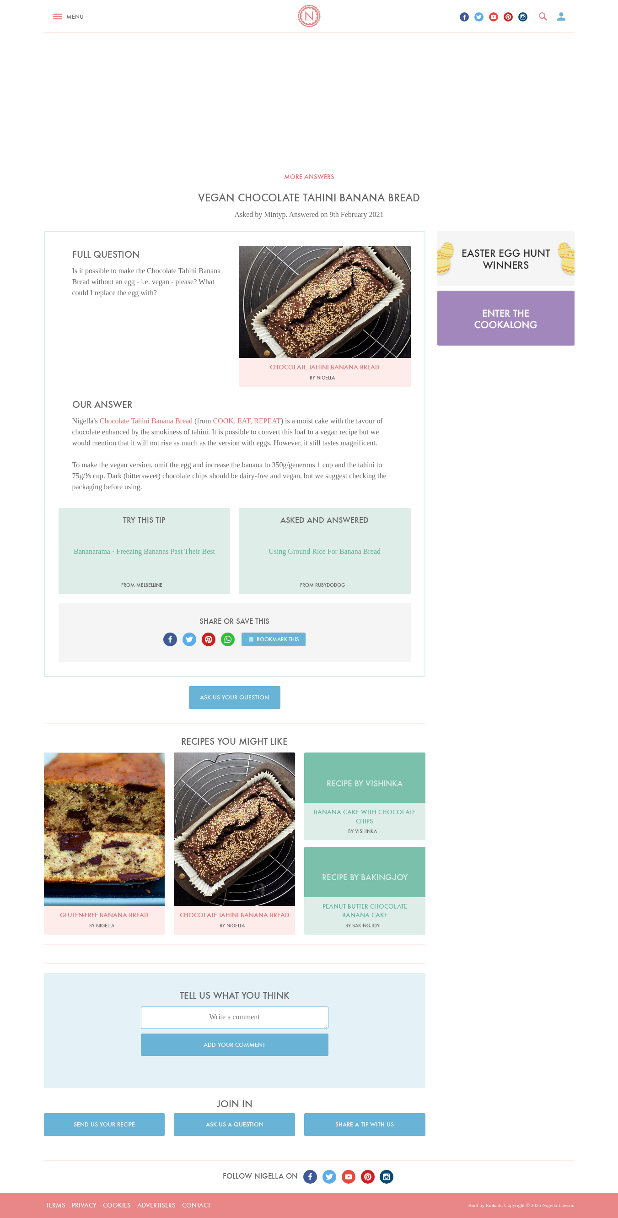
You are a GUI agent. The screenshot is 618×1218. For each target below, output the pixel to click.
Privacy (84, 1205)
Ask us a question (234, 1124)
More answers (309, 177)
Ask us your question (234, 697)
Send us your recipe (104, 1124)
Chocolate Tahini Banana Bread (146, 421)
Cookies (117, 1205)
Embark (494, 1205)
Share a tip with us (364, 1124)
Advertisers (156, 1205)
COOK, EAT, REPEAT (247, 421)
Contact (196, 1205)
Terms (55, 1205)
